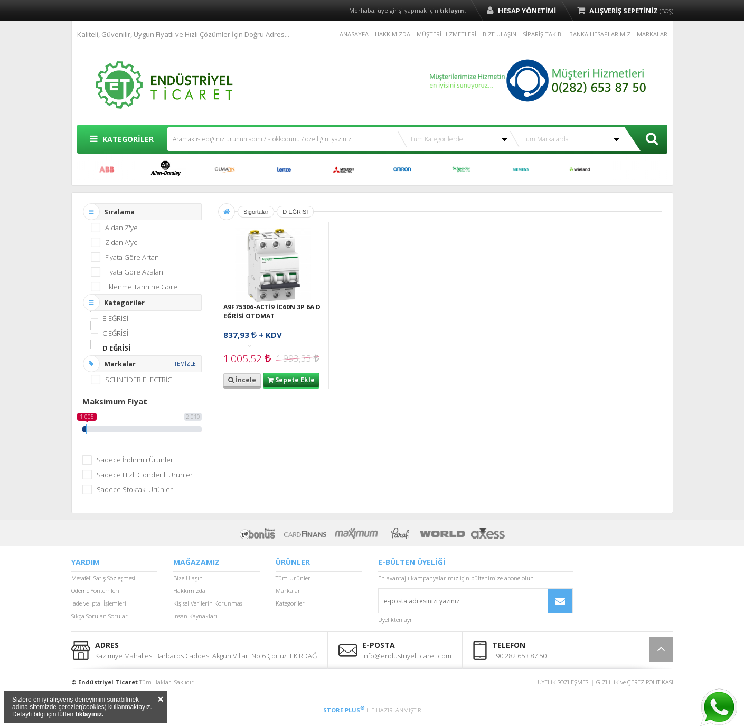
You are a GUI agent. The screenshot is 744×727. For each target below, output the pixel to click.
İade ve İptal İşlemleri (98, 603)
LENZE (284, 169)
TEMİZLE (185, 363)
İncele (242, 379)
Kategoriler (290, 603)
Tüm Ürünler (293, 578)
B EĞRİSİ (115, 318)
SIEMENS (520, 169)
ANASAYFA (354, 34)
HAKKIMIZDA (392, 34)
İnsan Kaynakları (195, 616)
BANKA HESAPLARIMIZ (599, 34)
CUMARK (225, 169)
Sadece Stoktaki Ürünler (135, 489)
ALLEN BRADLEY (165, 169)
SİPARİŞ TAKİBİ (543, 34)
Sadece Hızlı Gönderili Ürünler (145, 474)
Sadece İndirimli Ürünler (135, 460)
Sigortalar (255, 212)
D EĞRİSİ (116, 348)
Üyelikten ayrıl (397, 620)
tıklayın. (453, 10)
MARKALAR (652, 34)
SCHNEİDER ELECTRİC (461, 169)
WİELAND (579, 169)
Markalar (288, 590)
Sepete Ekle (291, 379)
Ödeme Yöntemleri (95, 590)
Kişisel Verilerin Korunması (208, 603)
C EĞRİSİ (115, 333)
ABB (106, 169)
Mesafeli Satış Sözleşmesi (103, 578)
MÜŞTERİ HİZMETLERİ (446, 34)
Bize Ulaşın (188, 578)
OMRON (402, 169)
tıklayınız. (89, 714)
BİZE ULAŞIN (499, 34)
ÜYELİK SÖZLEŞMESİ (564, 682)
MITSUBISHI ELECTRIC (343, 169)
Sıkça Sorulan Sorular (99, 616)
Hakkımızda (189, 590)
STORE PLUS (344, 710)
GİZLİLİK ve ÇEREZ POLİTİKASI (634, 682)
